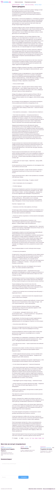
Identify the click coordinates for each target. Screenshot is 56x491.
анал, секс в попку (29, 4)
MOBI (39, 438)
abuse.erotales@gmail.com (49, 488)
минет (2, 446)
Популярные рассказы (30, 2)
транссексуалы (16, 4)
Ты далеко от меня (46, 449)
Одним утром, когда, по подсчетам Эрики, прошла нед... (7, 454)
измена (26, 446)
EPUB (36, 438)
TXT (30, 438)
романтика (43, 446)
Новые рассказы (19, 2)
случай (22, 446)
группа (22, 4)
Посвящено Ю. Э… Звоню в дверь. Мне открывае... (46, 451)
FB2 (33, 438)
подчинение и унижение (6, 447)
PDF (43, 438)
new (30, 446)
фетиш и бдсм (38, 4)
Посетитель (25, 448)
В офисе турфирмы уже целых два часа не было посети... (28, 451)
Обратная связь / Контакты (35, 488)
